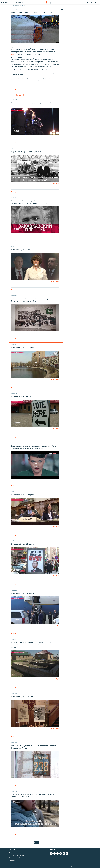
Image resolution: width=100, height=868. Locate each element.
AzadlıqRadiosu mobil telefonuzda (17, 855)
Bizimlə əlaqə (12, 860)
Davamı (36, 842)
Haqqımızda (12, 853)
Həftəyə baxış (12, 863)
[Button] (13, 89)
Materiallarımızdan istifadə (15, 858)
